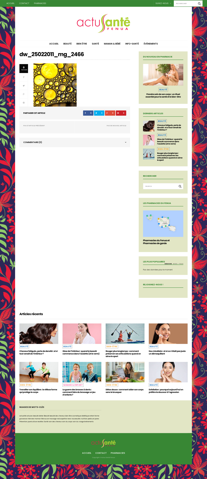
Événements (151, 43)
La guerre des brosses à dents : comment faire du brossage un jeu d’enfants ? (79, 392)
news (69, 419)
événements (89, 422)
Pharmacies (40, 3)
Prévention (23, 422)
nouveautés (76, 419)
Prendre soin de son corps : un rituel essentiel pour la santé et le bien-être (163, 95)
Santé (95, 43)
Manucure (45, 419)
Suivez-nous (163, 3)
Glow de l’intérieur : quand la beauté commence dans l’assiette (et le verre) (169, 141)
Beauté (67, 43)
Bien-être (163, 149)
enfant (92, 416)
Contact (24, 3)
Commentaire (32, 142)
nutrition (84, 419)
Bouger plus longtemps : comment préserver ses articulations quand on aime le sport (169, 156)
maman (38, 419)
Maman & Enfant (73, 385)
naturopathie (62, 419)
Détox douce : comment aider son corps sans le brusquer (124, 391)
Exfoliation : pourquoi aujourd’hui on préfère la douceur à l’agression (166, 391)
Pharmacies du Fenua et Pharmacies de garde (156, 242)
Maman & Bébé (112, 43)
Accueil (10, 3)
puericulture (32, 422)
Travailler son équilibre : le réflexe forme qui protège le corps (38, 391)
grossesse (23, 419)
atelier (41, 416)
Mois (175, 264)
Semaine (168, 264)
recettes (40, 422)
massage (52, 419)
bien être (68, 416)
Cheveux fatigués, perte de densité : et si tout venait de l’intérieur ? (169, 127)
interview (30, 419)
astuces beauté (32, 416)
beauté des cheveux (57, 416)
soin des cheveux (55, 422)
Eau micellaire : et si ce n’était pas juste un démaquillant (167, 352)
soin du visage (78, 422)
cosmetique (76, 416)
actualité (22, 416)
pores (97, 419)
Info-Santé (132, 43)
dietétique (85, 416)
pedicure (91, 419)
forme (97, 416)
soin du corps (67, 422)
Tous (181, 264)
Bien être (81, 43)
